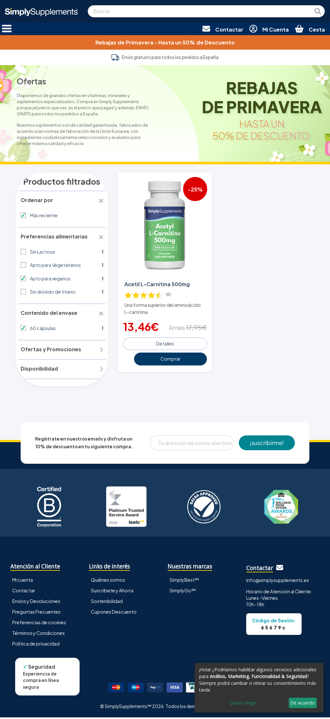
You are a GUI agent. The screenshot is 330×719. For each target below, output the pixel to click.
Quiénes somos (108, 581)
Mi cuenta (22, 581)
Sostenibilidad (107, 602)
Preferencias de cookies (39, 624)
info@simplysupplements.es (277, 581)
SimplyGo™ (183, 592)
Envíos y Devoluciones (36, 602)
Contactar (23, 592)
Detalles (165, 343)
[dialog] (259, 688)
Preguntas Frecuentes (36, 613)
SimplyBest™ (184, 581)
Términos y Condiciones (38, 634)
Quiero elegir (242, 703)
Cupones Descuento (114, 613)
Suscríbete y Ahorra (112, 592)
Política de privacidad (36, 645)
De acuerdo (302, 703)
